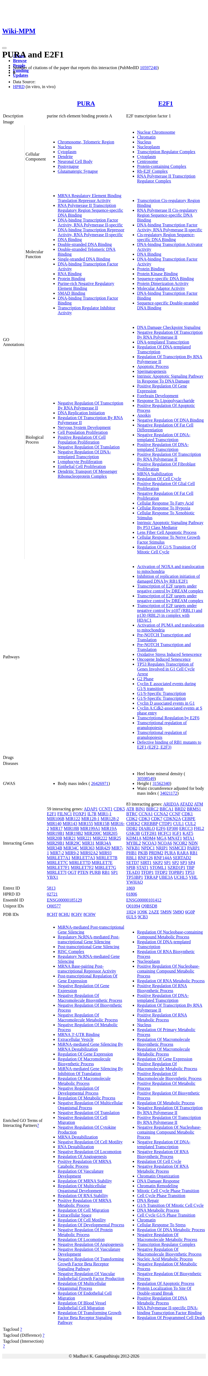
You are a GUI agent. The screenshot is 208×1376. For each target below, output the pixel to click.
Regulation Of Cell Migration (83, 1210)
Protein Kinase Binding (157, 273)
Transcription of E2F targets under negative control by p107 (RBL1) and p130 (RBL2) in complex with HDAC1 (169, 613)
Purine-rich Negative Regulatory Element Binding (86, 286)
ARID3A (171, 804)
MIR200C (93, 833)
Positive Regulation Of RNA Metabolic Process (162, 1017)
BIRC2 (152, 809)
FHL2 (199, 828)
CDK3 (144, 818)
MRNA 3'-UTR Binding (79, 1034)
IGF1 (176, 833)
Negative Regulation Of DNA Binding (170, 420)
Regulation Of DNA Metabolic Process (171, 1229)
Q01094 (133, 906)
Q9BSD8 (149, 906)
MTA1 (188, 838)
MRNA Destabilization (78, 1137)
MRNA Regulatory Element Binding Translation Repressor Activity (89, 198)
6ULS (131, 917)
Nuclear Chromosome (156, 132)
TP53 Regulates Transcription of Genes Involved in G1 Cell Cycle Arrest (166, 669)
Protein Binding (71, 278)
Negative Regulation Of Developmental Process (78, 1090)
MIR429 (103, 848)
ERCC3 (186, 828)
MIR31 (88, 843)
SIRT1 (146, 862)
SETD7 (132, 862)
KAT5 (188, 833)
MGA (161, 838)
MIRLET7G (105, 867)
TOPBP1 (176, 872)
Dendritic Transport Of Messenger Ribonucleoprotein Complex (87, 474)
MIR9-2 (72, 853)
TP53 (189, 872)
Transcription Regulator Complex (166, 151)
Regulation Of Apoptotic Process (165, 1283)
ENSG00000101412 (143, 900)
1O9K (142, 912)
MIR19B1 (55, 833)
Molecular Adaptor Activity (161, 288)
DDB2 (132, 828)
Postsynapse (68, 166)
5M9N (166, 912)
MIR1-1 (105, 814)
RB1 (106, 872)
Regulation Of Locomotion (81, 1239)
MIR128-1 (90, 818)
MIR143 (70, 823)
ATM (198, 804)
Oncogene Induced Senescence (164, 659)
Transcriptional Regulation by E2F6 (168, 718)
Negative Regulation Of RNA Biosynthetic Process (163, 1154)
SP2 (175, 862)
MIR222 (100, 838)
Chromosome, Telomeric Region (86, 142)
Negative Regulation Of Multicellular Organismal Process (90, 1105)
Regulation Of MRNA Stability (85, 1181)
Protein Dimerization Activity (162, 283)
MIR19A (109, 828)
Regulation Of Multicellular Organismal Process (82, 1286)
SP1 (114, 872)
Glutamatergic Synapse (78, 171)
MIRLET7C (57, 862)
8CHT (52, 914)
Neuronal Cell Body (75, 161)
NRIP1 (162, 848)
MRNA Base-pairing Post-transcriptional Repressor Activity (87, 968)
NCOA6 (165, 843)
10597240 (148, 67)
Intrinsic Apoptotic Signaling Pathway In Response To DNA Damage (170, 378)
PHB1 (131, 853)
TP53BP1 (134, 877)
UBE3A (166, 877)
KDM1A (133, 838)
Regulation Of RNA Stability (83, 1195)
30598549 (145, 778)
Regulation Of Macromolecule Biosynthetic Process (84, 1061)
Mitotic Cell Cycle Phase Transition (168, 1190)
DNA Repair (148, 1200)
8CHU (64, 914)
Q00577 (54, 906)
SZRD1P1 (177, 867)
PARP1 (193, 848)
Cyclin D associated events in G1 (166, 703)
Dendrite (65, 156)
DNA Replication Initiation (81, 412)
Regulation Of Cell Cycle (159, 478)
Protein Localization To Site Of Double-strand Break (164, 1290)
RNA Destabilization (76, 1146)
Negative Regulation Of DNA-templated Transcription (84, 454)
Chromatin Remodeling (157, 1185)
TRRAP (151, 877)
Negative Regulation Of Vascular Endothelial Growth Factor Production (91, 1276)
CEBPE (188, 818)
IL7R (92, 814)
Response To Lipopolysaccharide (165, 400)
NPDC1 (148, 848)
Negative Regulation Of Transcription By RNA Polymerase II (90, 405)
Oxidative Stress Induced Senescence (169, 654)
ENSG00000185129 (64, 900)
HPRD (19, 86)
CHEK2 (133, 823)
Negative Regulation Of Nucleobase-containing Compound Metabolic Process (169, 1132)
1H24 (131, 912)
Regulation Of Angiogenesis (82, 1156)
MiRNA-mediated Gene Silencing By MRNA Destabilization (90, 1046)
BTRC (132, 814)
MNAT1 (175, 838)
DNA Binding (70, 239)
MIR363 (87, 848)
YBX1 (52, 877)
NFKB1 (133, 848)
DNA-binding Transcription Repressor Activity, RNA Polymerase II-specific (91, 232)
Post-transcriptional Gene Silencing (88, 946)
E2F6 (160, 828)
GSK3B (133, 833)
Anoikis (144, 415)
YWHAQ (134, 882)
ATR (130, 809)
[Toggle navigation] (4, 48)
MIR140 (54, 823)
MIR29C (73, 843)
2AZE (154, 912)
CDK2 (132, 818)
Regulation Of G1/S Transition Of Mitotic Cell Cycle (166, 549)
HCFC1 (164, 833)
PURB (95, 872)
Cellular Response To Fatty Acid (165, 503)
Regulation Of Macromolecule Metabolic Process (84, 1081)
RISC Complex (71, 951)
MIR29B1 (55, 843)
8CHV (76, 914)
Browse (20, 60)
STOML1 (158, 867)
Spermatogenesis (151, 371)
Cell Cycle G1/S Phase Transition (166, 1215)
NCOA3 (149, 843)
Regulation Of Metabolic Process (86, 1098)
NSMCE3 (177, 848)
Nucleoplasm (148, 147)
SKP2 (158, 862)
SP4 (191, 862)
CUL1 (178, 823)
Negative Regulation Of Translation (89, 447)
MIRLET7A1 (58, 857)
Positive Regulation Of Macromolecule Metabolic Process (167, 1066)
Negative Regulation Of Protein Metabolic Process (85, 1232)
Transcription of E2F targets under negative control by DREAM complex (170, 588)
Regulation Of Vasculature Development (80, 1173)
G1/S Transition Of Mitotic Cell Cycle (170, 1205)
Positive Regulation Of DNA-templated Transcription (163, 447)
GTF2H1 (149, 833)
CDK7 (156, 818)
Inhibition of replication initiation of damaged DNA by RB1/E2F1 (168, 578)
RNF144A (163, 857)
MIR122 (73, 818)
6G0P (190, 912)
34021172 (168, 793)
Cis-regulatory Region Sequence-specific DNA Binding (166, 237)
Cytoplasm (67, 151)
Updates (20, 75)
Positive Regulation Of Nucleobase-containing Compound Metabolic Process (168, 971)
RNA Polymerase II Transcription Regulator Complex (166, 178)
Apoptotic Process (153, 366)
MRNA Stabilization (155, 474)
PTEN (82, 872)
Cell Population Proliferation (83, 432)
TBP (190, 867)
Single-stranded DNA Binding (84, 259)
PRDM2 (156, 853)
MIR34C (71, 848)
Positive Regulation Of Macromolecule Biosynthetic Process (169, 1076)
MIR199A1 (90, 828)
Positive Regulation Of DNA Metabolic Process (162, 1300)
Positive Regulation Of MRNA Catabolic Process (85, 1164)
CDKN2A (172, 818)
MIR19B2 (74, 833)
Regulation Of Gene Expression (85, 1054)
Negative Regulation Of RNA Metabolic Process (163, 1168)
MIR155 (85, 823)
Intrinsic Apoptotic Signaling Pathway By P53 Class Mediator (170, 525)
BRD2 (180, 809)
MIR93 (105, 853)
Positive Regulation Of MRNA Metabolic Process (85, 1203)
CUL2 (190, 823)
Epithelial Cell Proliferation (82, 466)
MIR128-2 (110, 818)
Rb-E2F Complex (152, 171)
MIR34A (103, 843)
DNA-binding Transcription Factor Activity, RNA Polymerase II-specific (90, 222)
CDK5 (119, 809)
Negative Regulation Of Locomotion (89, 1151)
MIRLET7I (57, 872)
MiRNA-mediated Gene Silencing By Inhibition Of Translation (90, 1071)
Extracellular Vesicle (76, 1039)
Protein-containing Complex (161, 166)
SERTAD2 (182, 857)
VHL (193, 877)
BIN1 (140, 809)
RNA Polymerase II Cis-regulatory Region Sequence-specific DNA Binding (167, 215)
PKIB (143, 853)
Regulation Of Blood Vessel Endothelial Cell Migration (82, 1305)
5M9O (178, 912)
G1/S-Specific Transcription (161, 693)
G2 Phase (145, 678)
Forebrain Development (157, 395)
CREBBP (149, 823)
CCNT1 (106, 809)
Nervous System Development (84, 427)
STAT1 (142, 867)
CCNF (175, 814)
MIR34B (54, 848)
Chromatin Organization (158, 1176)
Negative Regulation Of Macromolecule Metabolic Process (88, 1017)
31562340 (161, 783)
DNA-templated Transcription (163, 342)
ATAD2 (186, 804)
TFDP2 (161, 872)
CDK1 (187, 814)
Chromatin (146, 137)
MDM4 (148, 838)
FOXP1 (79, 814)
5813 (51, 888)
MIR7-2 (57, 853)
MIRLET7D (79, 862)
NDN (193, 843)
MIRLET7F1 (58, 867)
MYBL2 (133, 843)
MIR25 (115, 838)
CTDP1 (165, 823)
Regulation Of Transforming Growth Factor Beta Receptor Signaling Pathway (89, 1317)
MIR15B (102, 823)
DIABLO (147, 828)
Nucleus (65, 147)
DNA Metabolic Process (158, 1210)
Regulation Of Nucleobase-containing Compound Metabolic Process (170, 934)
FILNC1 (64, 814)
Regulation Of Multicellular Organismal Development (82, 1188)
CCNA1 (146, 814)
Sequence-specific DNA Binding (165, 278)
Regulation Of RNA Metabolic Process (171, 981)
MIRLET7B (106, 857)
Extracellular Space (75, 1215)
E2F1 (165, 103)
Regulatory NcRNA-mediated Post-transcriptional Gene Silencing (88, 939)
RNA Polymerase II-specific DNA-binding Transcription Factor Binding (169, 1310)
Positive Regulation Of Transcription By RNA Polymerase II (169, 456)
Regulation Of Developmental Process (91, 1225)
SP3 (183, 862)
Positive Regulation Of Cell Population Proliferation (82, 439)
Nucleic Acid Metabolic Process (165, 1259)
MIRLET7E (102, 862)
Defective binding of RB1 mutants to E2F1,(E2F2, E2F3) (169, 744)
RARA (183, 853)
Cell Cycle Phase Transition (161, 1195)
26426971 (99, 783)
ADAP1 (91, 809)
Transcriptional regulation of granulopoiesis (162, 725)
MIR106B (55, 818)
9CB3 (143, 917)
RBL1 (131, 857)
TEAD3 (133, 872)
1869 (130, 888)
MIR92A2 (89, 853)
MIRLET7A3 (83, 857)
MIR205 (110, 833)
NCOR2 (180, 843)
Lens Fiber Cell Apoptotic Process (167, 532)
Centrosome (147, 161)
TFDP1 (147, 872)
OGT (72, 872)
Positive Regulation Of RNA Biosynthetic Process (162, 988)
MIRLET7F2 (82, 867)
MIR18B (71, 828)
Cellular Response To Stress (161, 1225)
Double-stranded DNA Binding (85, 244)
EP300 (172, 828)
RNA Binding (70, 273)
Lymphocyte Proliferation (80, 461)
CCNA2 (161, 814)
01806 (131, 894)
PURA (86, 103)
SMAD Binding (71, 293)
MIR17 (56, 828)
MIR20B (54, 838)
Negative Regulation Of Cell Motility (90, 1142)
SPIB (130, 867)
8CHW (89, 914)
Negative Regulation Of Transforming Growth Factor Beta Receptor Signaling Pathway (91, 1264)
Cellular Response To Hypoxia (163, 508)
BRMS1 (194, 809)
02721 (52, 894)
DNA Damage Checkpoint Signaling (168, 327)
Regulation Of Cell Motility (82, 1220)
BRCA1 (167, 809)
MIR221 (84, 838)
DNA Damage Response (158, 1181)
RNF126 (145, 857)
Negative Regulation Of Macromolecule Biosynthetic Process (90, 998)
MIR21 (69, 838)
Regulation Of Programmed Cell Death (171, 1317)
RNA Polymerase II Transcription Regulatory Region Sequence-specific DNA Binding (90, 210)
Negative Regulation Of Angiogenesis (90, 1244)
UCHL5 (181, 877)
